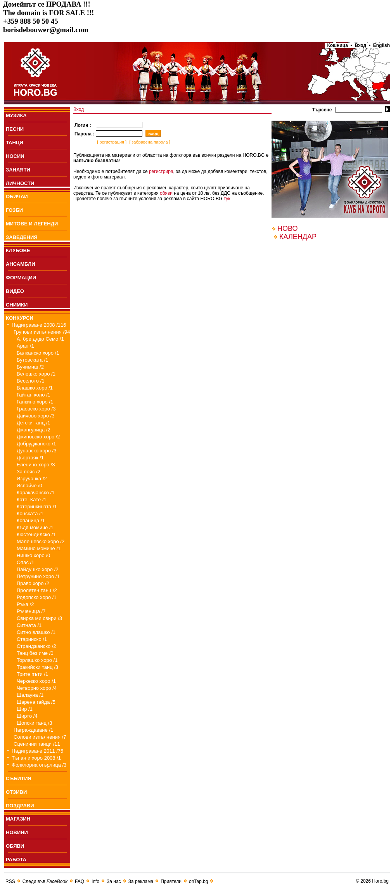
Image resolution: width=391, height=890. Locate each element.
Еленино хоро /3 (36, 465)
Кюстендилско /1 (36, 534)
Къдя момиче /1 (35, 527)
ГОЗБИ (14, 210)
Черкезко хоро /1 (36, 681)
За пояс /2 (28, 471)
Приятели (171, 881)
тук (227, 198)
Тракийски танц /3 (37, 667)
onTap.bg (198, 881)
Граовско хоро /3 (36, 409)
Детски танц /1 (33, 423)
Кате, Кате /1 (32, 499)
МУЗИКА (16, 115)
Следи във (44, 881)
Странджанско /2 (36, 646)
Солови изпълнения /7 (40, 737)
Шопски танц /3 (34, 723)
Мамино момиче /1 (39, 548)
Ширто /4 (27, 716)
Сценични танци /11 (37, 744)
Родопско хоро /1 (37, 597)
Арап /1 (25, 346)
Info (95, 881)
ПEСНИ (15, 129)
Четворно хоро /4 (37, 688)
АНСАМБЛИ (20, 264)
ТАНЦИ (14, 142)
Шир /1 (25, 709)
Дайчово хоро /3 (35, 416)
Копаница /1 (31, 520)
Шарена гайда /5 (36, 702)
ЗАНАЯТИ (18, 170)
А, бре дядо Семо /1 (40, 339)
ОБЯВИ (15, 846)
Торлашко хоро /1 (37, 660)
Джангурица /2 (33, 430)
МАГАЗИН (18, 819)
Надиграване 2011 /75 (37, 751)
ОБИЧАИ (17, 196)
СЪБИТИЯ (18, 778)
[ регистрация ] (111, 142)
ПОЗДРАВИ (20, 806)
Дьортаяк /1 (30, 458)
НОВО (287, 228)
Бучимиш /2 (30, 367)
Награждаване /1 (33, 730)
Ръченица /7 (31, 611)
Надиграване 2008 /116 (39, 325)
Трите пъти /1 (32, 674)
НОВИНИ (17, 832)
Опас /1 (25, 562)
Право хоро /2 (33, 583)
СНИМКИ (17, 305)
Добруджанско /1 (36, 444)
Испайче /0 (29, 485)
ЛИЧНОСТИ (20, 183)
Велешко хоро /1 (36, 374)
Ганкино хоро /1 (35, 402)
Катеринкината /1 (37, 506)
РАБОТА (16, 859)
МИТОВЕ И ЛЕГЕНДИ (32, 224)
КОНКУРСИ (19, 318)
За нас (114, 881)
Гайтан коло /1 (33, 395)
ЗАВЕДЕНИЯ (22, 237)
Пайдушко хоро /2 (38, 569)
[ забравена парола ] (149, 142)
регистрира (161, 171)
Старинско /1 (32, 639)
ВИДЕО (15, 291)
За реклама (141, 881)
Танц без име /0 (35, 653)
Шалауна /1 (30, 695)
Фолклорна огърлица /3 (39, 765)
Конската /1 (30, 513)
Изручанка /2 (32, 478)
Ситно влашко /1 (36, 632)
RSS (10, 881)
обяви (166, 193)
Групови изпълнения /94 (42, 332)
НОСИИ (15, 156)
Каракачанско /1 (35, 492)
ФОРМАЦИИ (21, 278)
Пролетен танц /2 (37, 590)
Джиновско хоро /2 (38, 437)
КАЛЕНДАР (298, 237)
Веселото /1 (30, 381)
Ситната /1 (29, 625)
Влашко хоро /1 (35, 388)
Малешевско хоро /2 (40, 541)
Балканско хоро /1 (38, 353)
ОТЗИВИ (16, 792)
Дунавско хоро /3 (36, 451)
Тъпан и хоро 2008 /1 (36, 758)
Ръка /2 (25, 604)
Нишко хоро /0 (33, 555)
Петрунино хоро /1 (38, 576)
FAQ (79, 881)
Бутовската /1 (32, 360)
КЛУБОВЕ (18, 250)
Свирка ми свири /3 (39, 618)
